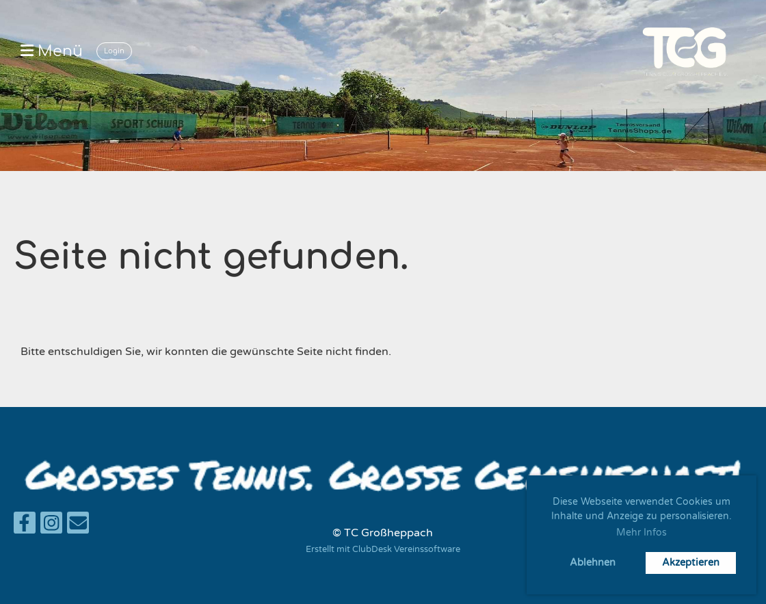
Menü (52, 51)
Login (114, 51)
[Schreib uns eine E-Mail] (78, 527)
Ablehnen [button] (593, 562)
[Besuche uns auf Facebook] (25, 527)
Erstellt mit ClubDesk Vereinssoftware (383, 549)
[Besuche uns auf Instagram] (51, 527)
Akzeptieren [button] (690, 562)
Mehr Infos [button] (641, 532)
